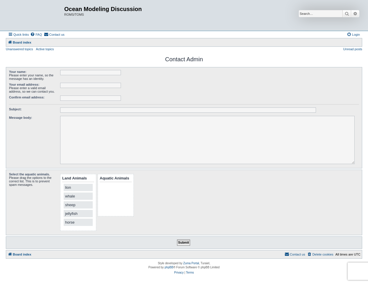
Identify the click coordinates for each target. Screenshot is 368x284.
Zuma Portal (191, 263)
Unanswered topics (19, 49)
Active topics (45, 49)
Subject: (15, 109)
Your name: (17, 71)
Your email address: (24, 84)
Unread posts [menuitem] (352, 49)
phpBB (169, 267)
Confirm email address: (26, 97)
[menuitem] (36, 34)
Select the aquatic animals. (29, 174)
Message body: (20, 117)
